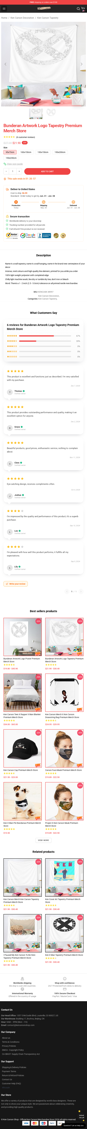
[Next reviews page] (81, 591)
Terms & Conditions (10, 1042)
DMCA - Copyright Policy (13, 1050)
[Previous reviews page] (67, 591)
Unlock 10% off (81, 1116)
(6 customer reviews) (25, 137)
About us (6, 1038)
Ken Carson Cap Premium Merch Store (20, 770)
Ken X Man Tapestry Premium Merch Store (64, 955)
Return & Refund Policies (13, 1075)
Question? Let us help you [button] (74, 1126)
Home (4, 17)
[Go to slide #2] (51, 114)
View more (43, 840)
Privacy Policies (9, 1046)
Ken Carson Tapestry (47, 17)
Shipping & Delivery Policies (14, 1067)
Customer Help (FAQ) (11, 1083)
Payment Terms (9, 1071)
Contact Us (7, 1079)
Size (5, 147)
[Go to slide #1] (36, 114)
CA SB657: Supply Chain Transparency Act (21, 1054)
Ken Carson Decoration (22, 17)
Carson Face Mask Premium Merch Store (63, 770)
